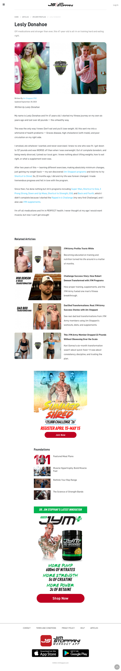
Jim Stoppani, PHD (61, 4)
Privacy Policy (68, 628)
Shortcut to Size (91, 189)
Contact (27, 628)
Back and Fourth (86, 193)
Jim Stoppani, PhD (30, 98)
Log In (115, 5)
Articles (25, 17)
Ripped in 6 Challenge (62, 197)
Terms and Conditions (46, 628)
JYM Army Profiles (39, 17)
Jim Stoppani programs (75, 172)
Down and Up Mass (37, 193)
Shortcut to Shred (23, 176)
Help (82, 628)
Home (17, 17)
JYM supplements (31, 202)
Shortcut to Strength (58, 193)
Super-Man (76, 189)
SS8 (71, 193)
